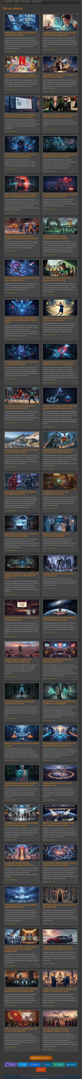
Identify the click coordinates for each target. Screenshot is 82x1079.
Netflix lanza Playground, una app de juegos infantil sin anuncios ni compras (21, 76)
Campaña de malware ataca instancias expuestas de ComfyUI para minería (59, 407)
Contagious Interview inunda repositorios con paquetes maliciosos (21, 363)
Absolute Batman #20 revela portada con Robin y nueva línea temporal (58, 451)
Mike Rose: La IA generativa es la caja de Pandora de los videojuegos (21, 535)
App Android (25, 2)
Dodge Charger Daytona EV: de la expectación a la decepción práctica (58, 948)
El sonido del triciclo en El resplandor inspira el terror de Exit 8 (20, 702)
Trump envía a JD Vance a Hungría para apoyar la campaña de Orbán (60, 990)
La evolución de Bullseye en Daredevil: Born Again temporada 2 (20, 493)
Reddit (41, 1069)
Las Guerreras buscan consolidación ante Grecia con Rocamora (20, 407)
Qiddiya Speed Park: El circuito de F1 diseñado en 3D (57, 784)
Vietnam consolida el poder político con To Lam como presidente (21, 1030)
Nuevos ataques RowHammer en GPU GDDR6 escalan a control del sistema (58, 363)
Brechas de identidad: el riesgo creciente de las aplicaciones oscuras (60, 195)
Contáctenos (23, 1076)
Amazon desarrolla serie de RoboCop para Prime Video (58, 574)
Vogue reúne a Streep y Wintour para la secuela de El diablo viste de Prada (59, 115)
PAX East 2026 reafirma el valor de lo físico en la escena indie (58, 660)
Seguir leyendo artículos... (41, 1058)
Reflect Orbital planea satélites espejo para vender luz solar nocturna (58, 824)
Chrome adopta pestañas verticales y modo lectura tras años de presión (20, 115)
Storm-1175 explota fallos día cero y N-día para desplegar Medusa (21, 279)
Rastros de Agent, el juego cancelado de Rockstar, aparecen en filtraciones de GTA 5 (21, 575)
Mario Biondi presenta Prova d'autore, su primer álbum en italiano (59, 76)
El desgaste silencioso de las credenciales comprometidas (55, 237)
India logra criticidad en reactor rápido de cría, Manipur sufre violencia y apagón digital (21, 949)
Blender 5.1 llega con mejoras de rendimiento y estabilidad (56, 535)
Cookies (60, 1076)
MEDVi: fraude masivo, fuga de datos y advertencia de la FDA (20, 34)
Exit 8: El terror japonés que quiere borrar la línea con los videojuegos (59, 702)
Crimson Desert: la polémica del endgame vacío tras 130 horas (18, 660)
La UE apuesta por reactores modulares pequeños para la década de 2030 (21, 990)
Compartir (11, 1065)
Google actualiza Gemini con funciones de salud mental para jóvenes (59, 34)
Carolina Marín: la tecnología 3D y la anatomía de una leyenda (58, 319)
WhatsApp (58, 1064)
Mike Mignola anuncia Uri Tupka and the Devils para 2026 (59, 906)
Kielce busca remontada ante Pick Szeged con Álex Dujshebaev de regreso (21, 237)
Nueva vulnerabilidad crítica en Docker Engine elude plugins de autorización (21, 195)
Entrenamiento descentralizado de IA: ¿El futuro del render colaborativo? (59, 864)
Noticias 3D (8, 2)
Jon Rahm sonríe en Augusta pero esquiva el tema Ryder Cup (57, 279)
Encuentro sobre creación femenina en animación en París (21, 619)
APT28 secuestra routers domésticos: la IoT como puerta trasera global (21, 155)
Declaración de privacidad (36, 1076)
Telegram (71, 1064)
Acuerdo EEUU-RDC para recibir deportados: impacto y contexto (56, 1030)
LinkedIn (46, 1064)
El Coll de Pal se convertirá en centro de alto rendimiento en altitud (21, 451)
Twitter (23, 1064)
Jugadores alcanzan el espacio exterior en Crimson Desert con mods (59, 619)
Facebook (34, 1064)
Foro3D (17, 2)
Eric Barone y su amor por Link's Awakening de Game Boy (56, 493)
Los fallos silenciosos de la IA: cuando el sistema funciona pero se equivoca (21, 784)
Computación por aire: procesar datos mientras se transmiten (21, 906)
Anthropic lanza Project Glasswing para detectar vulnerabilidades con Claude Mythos (21, 320)
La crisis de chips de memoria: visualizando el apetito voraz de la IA (20, 864)
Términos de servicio (51, 1076)
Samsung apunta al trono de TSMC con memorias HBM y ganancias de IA (59, 744)
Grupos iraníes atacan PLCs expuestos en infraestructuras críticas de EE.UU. (60, 155)
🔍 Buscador (36, 2)
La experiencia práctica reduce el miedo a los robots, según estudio (21, 824)
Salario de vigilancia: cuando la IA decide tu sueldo (22, 744)
